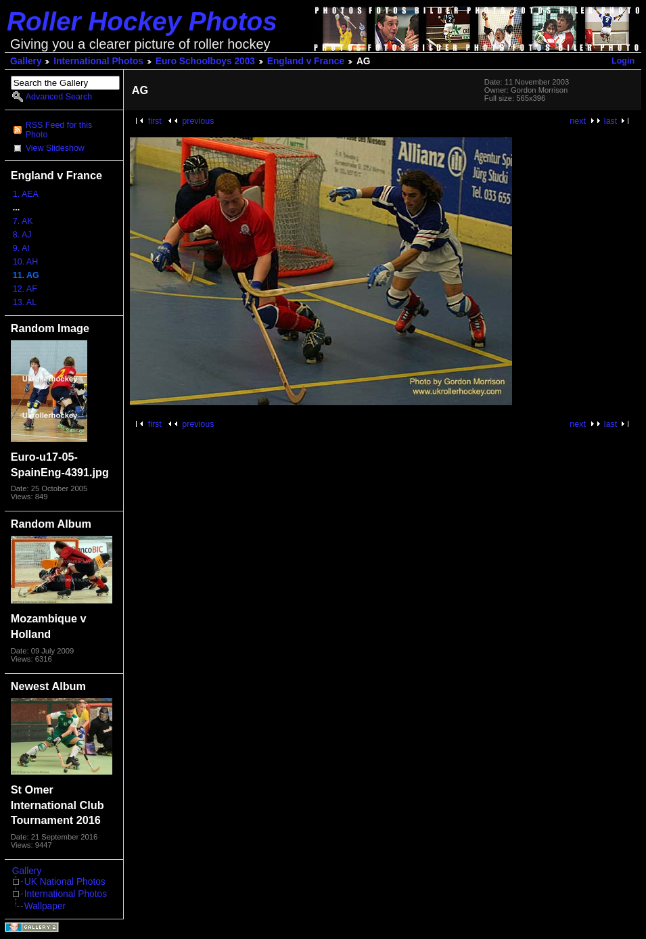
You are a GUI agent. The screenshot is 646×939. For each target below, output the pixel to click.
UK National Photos (65, 882)
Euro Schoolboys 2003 (205, 61)
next (578, 121)
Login (623, 61)
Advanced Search (59, 96)
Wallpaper (45, 906)
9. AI (21, 248)
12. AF (25, 289)
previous (198, 121)
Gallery (26, 61)
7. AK (23, 221)
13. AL (25, 302)
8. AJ (22, 234)
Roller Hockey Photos (142, 21)
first (155, 121)
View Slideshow (55, 148)
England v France (305, 61)
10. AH (25, 262)
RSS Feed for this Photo (59, 129)
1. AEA (26, 194)
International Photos (98, 61)
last (610, 121)
